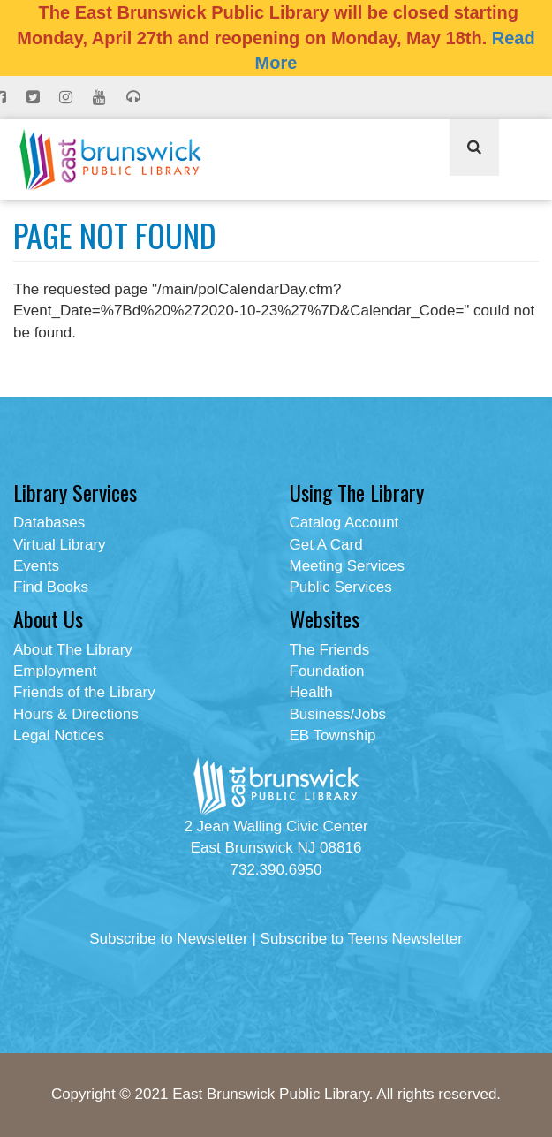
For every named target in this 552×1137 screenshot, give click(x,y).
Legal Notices (58, 735)
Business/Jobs (338, 714)
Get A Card (326, 544)
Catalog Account (344, 522)
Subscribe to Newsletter (168, 938)
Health (311, 692)
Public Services (341, 587)
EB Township (333, 735)
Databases (49, 522)
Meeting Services (347, 565)
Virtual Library (59, 544)
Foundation (327, 671)
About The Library (72, 649)
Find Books (50, 587)
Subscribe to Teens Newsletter (362, 938)
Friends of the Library (84, 692)
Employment (54, 671)
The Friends (330, 649)
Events (36, 565)
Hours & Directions (76, 714)
